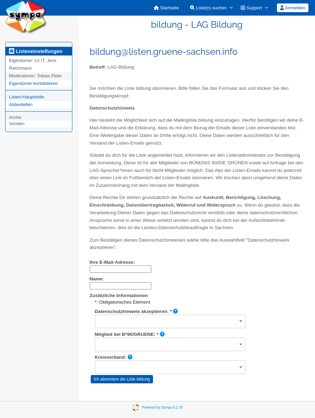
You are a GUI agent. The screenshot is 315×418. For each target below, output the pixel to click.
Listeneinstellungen (35, 51)
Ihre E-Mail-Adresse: (112, 262)
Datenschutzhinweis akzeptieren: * (136, 311)
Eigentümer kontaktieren (33, 83)
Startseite (166, 7)
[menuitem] (166, 8)
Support (251, 7)
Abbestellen (21, 104)
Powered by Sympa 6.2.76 (162, 407)
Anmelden (292, 7)
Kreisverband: (114, 357)
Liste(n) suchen (208, 7)
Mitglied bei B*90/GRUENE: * (130, 334)
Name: (97, 278)
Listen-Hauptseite (26, 96)
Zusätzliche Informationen (119, 295)
